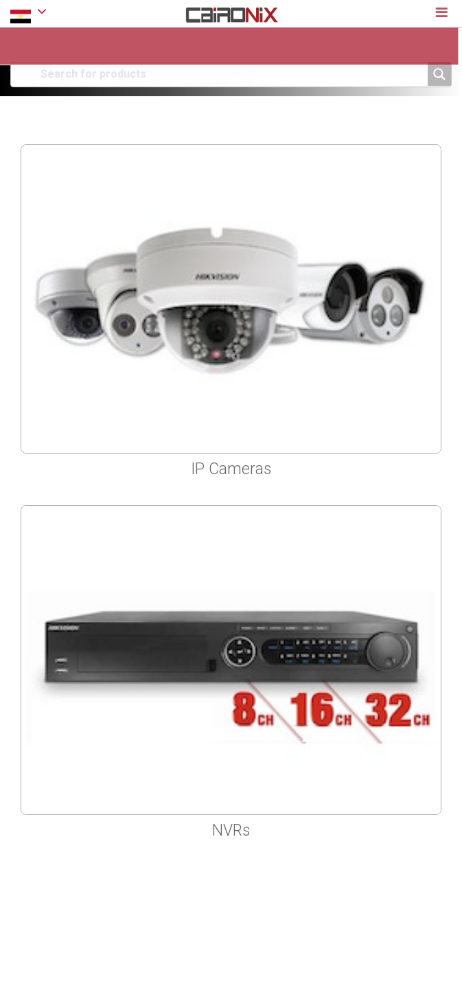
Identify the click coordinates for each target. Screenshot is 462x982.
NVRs (231, 830)
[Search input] (232, 74)
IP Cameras (231, 469)
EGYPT (28, 13)
